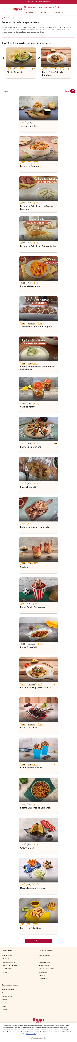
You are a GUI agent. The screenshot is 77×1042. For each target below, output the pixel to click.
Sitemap (4, 972)
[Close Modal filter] (72, 91)
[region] (38, 1032)
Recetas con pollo (8, 996)
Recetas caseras (44, 965)
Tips (39, 959)
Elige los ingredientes (9, 962)
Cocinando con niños (45, 979)
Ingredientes (42, 972)
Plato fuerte (5, 1003)
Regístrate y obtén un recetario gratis (38, 2)
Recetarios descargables (10, 965)
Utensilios (41, 975)
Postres (4, 1006)
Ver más (38, 941)
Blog (43, 12)
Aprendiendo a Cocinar (46, 969)
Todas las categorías (8, 990)
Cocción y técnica (44, 962)
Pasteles (4, 1009)
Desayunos (5, 993)
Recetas (29, 12)
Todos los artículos (44, 956)
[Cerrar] (73, 1026)
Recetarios (57, 12)
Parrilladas (5, 1000)
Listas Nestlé (6, 959)
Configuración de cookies (37, 1038)
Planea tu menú (7, 969)
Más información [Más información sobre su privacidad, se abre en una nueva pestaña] (44, 1034)
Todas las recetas (10, 18)
